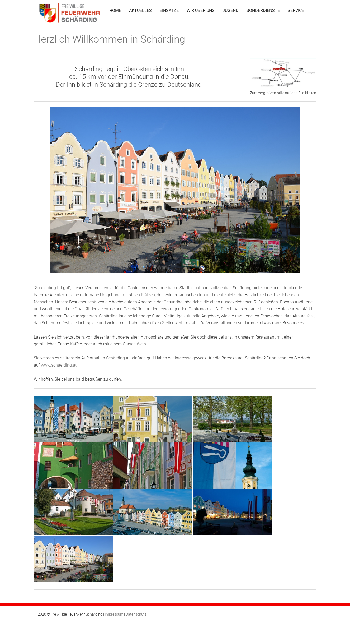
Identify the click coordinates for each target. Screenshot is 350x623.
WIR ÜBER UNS (201, 10)
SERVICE (296, 10)
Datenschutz (136, 614)
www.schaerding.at (59, 365)
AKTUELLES (140, 10)
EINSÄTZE (169, 10)
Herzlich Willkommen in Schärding (109, 39)
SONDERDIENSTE (263, 10)
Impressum (114, 614)
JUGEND (231, 10)
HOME (115, 10)
